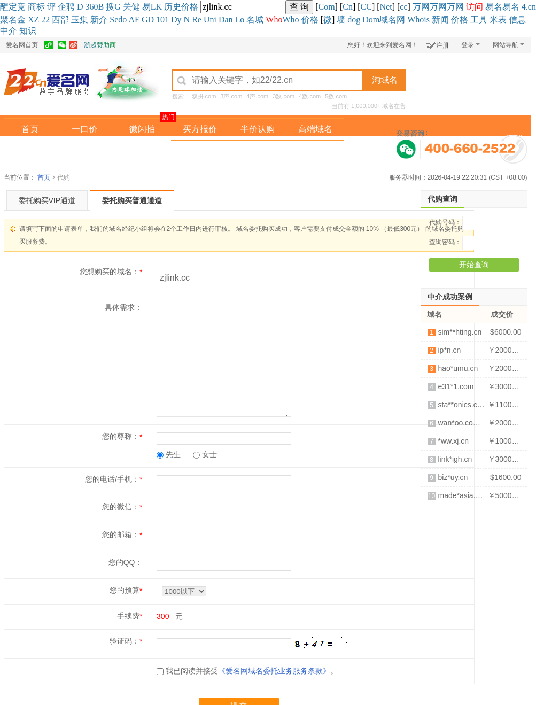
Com (326, 6)
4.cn (529, 6)
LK (156, 6)
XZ (33, 19)
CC (366, 6)
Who (290, 19)
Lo (240, 19)
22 (45, 19)
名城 (254, 19)
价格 (189, 6)
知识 (27, 30)
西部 (60, 19)
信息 (517, 19)
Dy (176, 19)
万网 (421, 6)
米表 (498, 19)
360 (92, 6)
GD (148, 19)
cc (403, 6)
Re (196, 19)
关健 (131, 6)
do (122, 19)
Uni (210, 19)
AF (133, 19)
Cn (348, 6)
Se (114, 19)
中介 (8, 30)
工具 (478, 19)
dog (353, 19)
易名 (493, 6)
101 (162, 19)
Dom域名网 (383, 19)
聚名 (8, 19)
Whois (418, 19)
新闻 (440, 19)
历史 (172, 6)
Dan (226, 19)
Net (386, 6)
